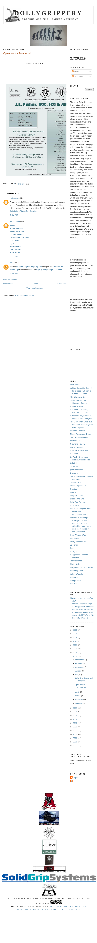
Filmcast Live (75, 440)
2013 (75, 723)
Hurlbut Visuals (76, 406)
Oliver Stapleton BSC (79, 486)
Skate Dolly (75, 564)
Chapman (74, 454)
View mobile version (34, 288)
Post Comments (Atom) (24, 295)
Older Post (61, 284)
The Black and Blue (78, 397)
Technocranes (76, 561)
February (79, 699)
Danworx (74, 473)
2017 (75, 708)
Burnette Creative (77, 431)
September (80, 667)
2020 (75, 649)
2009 (75, 738)
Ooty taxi (33, 211)
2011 (75, 730)
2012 (75, 727)
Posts (75, 71)
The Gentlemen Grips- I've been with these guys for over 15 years (81, 425)
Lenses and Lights (78, 447)
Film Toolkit (75, 385)
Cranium (73, 489)
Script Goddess (76, 495)
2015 (75, 715)
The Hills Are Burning (79, 437)
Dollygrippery (48, 13)
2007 (75, 745)
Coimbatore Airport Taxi (19, 211)
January (79, 703)
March (78, 696)
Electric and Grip (77, 499)
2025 (75, 634)
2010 (75, 734)
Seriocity (73, 548)
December (80, 660)
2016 (75, 712)
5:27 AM (14, 273)
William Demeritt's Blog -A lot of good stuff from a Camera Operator (81, 391)
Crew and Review (77, 444)
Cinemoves (75, 505)
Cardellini (74, 577)
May (77, 675)
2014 (75, 719)
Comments (77, 76)
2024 (75, 637)
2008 (75, 742)
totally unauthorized (78, 541)
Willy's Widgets (76, 574)
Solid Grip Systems (78, 502)
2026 (75, 630)
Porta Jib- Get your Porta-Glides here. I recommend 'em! (81, 511)
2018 (75, 656)
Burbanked (74, 538)
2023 (75, 641)
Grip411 (73, 463)
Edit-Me (73, 584)
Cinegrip (73, 551)
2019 (75, 652)
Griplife (73, 492)
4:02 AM (14, 215)
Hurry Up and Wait (78, 535)
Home (35, 284)
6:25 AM (14, 256)
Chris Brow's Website (79, 450)
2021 (75, 645)
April (77, 692)
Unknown (14, 198)
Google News (76, 580)
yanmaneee (15, 221)
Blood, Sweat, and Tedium (81, 434)
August (78, 671)
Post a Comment (10, 280)
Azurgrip (74, 778)
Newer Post (8, 284)
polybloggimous (76, 470)
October (79, 663)
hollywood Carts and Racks (81, 567)
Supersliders (75, 482)
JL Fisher (74, 466)
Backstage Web (76, 571)
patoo (12, 263)
